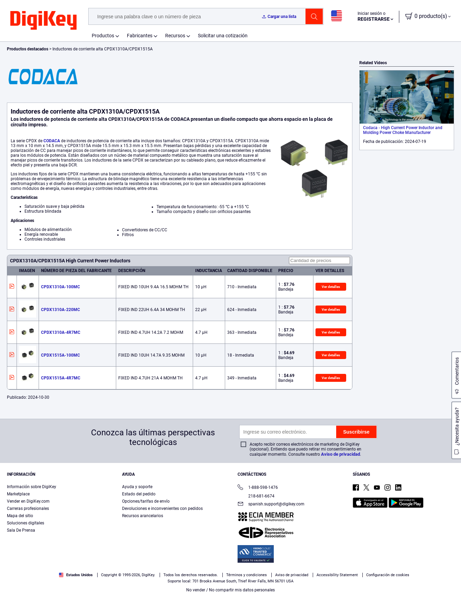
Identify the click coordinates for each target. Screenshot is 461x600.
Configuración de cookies (387, 575)
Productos (103, 35)
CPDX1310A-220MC (60, 309)
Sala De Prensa (21, 530)
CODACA (51, 140)
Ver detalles (331, 286)
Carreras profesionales (28, 508)
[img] (43, 20)
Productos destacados (28, 49)
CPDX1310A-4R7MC (60, 332)
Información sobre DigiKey (31, 486)
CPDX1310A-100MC (60, 286)
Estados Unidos (76, 575)
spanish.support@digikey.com (271, 504)
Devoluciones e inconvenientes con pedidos (162, 508)
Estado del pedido (139, 494)
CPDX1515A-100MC (60, 355)
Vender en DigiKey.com (28, 501)
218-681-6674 (256, 496)
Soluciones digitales (25, 523)
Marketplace (18, 494)
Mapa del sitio (20, 515)
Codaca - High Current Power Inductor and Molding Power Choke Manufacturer (402, 130)
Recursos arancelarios (142, 515)
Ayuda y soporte (137, 486)
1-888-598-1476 (258, 488)
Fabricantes (139, 35)
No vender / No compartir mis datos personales (230, 590)
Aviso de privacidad (340, 454)
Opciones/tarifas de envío (146, 501)
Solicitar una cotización (223, 35)
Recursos (175, 35)
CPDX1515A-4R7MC (60, 378)
